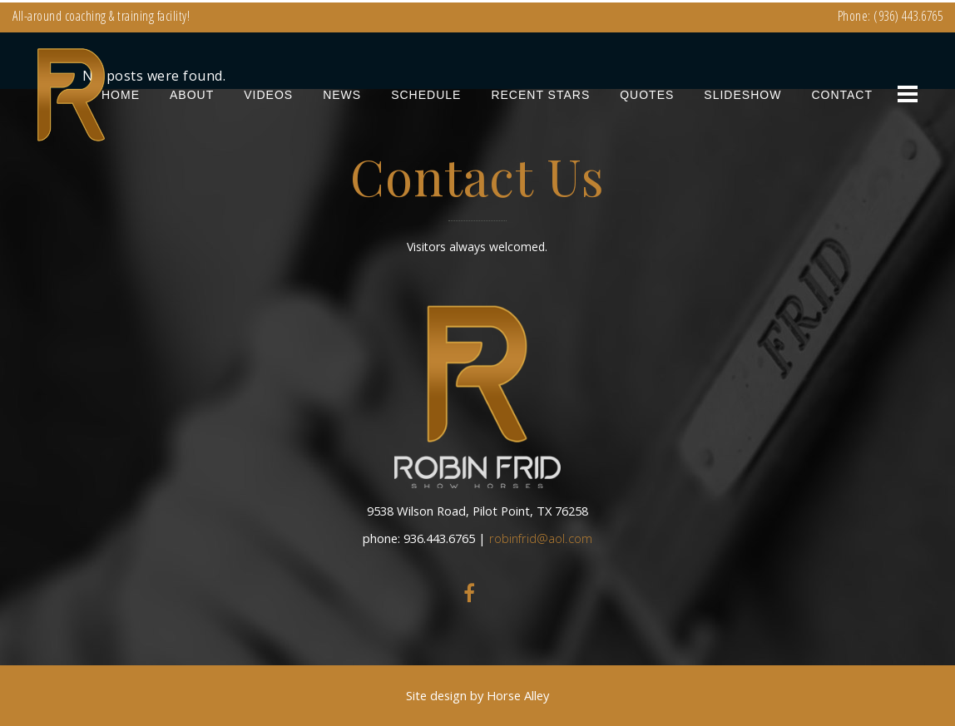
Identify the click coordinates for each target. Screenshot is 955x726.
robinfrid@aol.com (540, 538)
